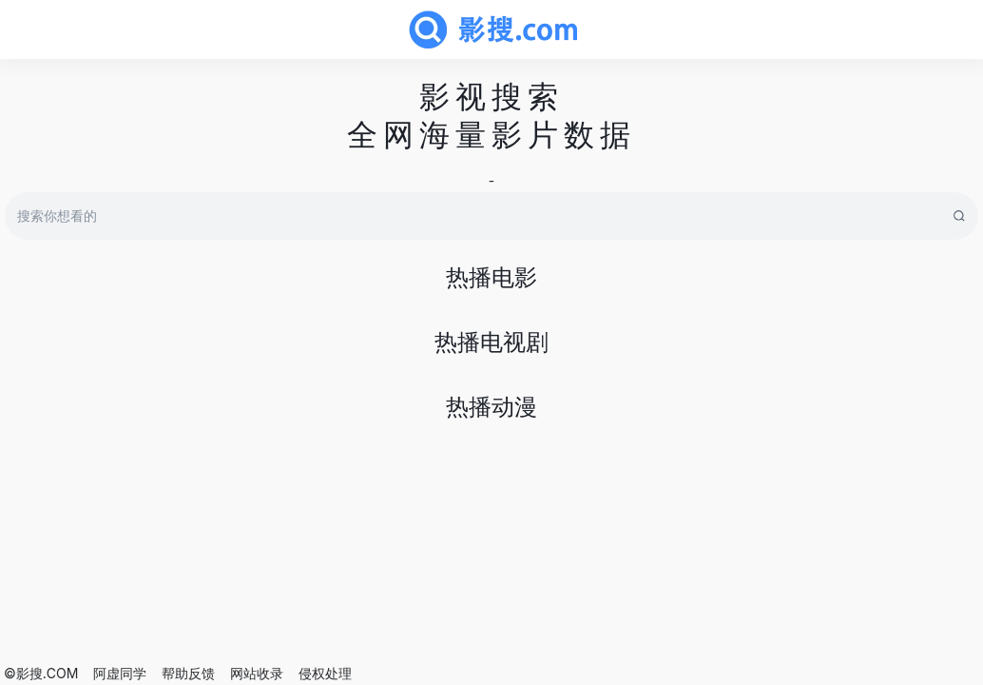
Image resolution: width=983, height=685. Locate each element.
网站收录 (256, 673)
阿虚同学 (119, 673)
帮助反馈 (188, 673)
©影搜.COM (41, 673)
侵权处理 (325, 673)
